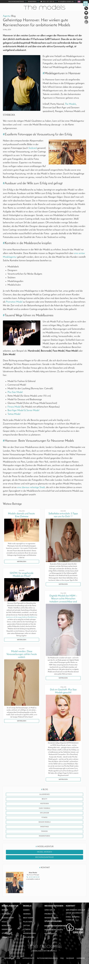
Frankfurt (7, 937)
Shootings (44, 826)
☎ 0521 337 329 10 (47, 1)
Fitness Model (14, 407)
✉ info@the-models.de (66, 1)
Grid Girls (49, 910)
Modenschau (29, 933)
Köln (4, 922)
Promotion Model (14, 302)
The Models (70, 104)
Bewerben (32, 1)
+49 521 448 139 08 (34, 877)
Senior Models (45, 822)
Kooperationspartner (55, 926)
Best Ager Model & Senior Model (23, 410)
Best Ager (28, 918)
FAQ (62, 958)
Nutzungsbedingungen (47, 958)
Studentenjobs (53, 921)
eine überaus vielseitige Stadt (31, 487)
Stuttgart (7, 933)
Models (27, 906)
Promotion (49, 914)
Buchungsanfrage (16, 1)
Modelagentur (10, 906)
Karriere (81, 958)
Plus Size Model (15, 392)
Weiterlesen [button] (21, 561)
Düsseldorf (8, 918)
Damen (26, 910)
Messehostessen (53, 906)
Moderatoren (44, 836)
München (6, 925)
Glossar (70, 958)
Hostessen (44, 803)
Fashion (44, 831)
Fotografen (50, 934)
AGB (18, 958)
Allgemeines (45, 794)
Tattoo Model (14, 414)
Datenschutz (28, 958)
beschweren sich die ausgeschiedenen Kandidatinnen (21, 617)
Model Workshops (53, 930)
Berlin (5, 910)
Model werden (44, 852)
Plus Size (27, 922)
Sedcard (33, 148)
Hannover (7, 929)
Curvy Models (44, 808)
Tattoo (26, 925)
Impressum (9, 958)
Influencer (44, 813)
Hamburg (6, 914)
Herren (27, 914)
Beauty (44, 799)
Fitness (44, 817)
